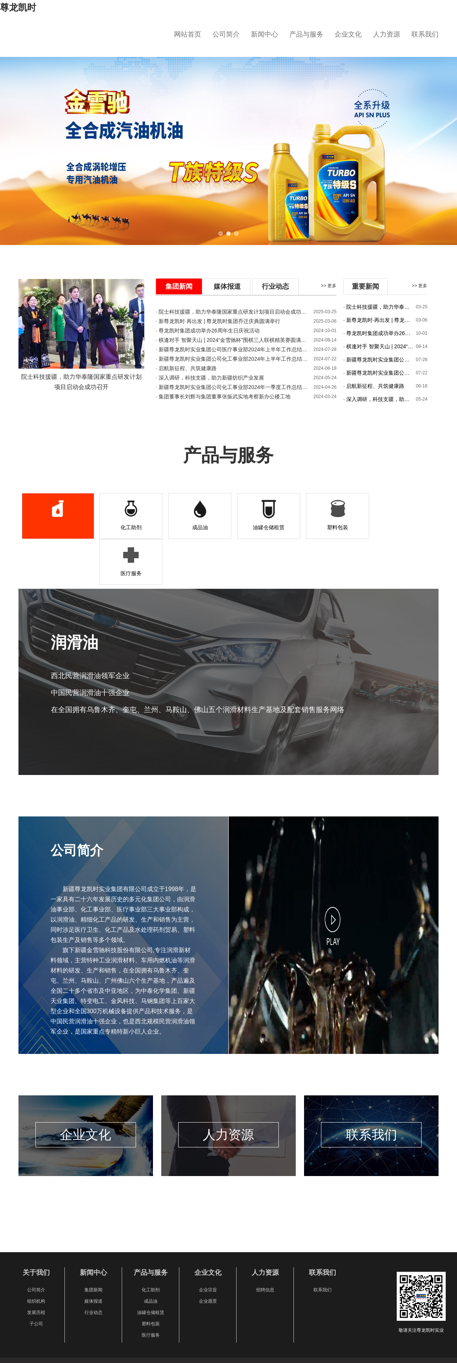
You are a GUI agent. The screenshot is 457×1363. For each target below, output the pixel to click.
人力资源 (386, 34)
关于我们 (36, 1227)
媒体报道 (227, 286)
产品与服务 (306, 34)
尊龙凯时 (18, 7)
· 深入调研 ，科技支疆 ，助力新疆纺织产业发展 (210, 378)
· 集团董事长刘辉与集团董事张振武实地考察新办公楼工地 (223, 397)
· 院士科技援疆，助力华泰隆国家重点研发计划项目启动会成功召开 (379, 307)
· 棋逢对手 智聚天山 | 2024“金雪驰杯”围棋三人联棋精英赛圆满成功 (232, 340)
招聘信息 (265, 1244)
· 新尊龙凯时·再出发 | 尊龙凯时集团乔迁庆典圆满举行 (218, 321)
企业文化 (348, 34)
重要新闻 (365, 286)
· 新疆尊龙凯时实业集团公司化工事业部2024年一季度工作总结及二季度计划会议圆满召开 (232, 387)
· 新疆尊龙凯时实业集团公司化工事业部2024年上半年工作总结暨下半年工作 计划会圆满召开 (232, 359)
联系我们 (425, 34)
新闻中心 (264, 34)
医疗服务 (397, 527)
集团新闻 (179, 286)
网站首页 (187, 34)
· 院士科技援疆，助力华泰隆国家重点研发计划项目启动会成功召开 (232, 312)
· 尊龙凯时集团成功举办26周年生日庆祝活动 (207, 331)
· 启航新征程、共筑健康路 (186, 368)
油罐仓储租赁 (259, 527)
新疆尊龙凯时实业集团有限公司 (89, 39)
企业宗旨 (208, 1244)
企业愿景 (208, 1255)
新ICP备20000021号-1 (266, 1325)
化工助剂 (121, 527)
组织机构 (36, 1255)
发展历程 (36, 1266)
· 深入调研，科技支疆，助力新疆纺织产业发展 (379, 399)
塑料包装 (328, 527)
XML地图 (9, 1359)
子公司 (36, 1277)
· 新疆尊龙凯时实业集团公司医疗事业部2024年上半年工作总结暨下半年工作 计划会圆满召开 (232, 349)
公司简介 (226, 34)
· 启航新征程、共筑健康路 (373, 386)
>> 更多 (328, 285)
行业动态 (275, 286)
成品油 (190, 527)
